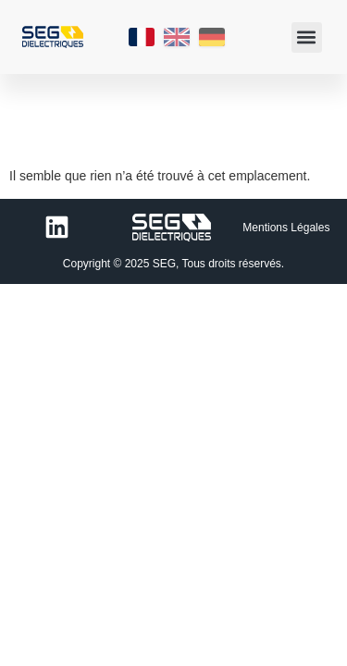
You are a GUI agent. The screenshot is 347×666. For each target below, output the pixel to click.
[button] (306, 37)
